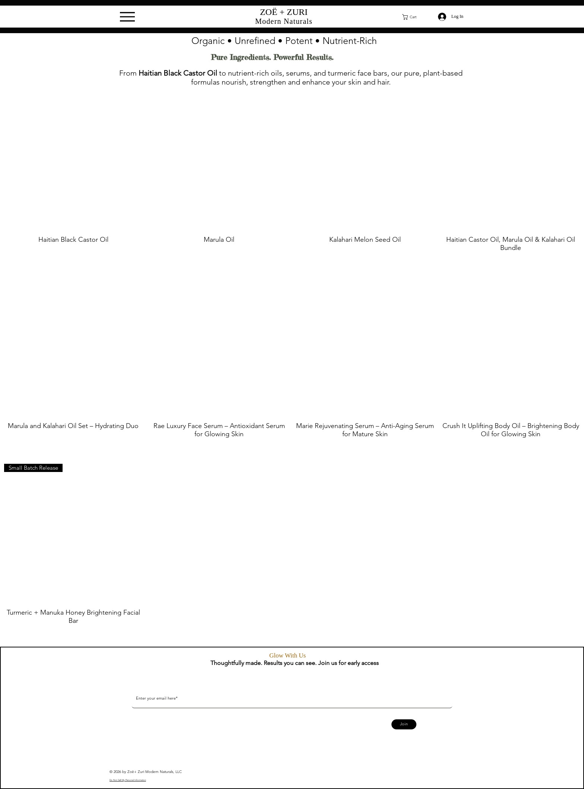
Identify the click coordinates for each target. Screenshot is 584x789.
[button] (413, 17)
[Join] (403, 724)
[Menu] (127, 16)
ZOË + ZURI (284, 12)
